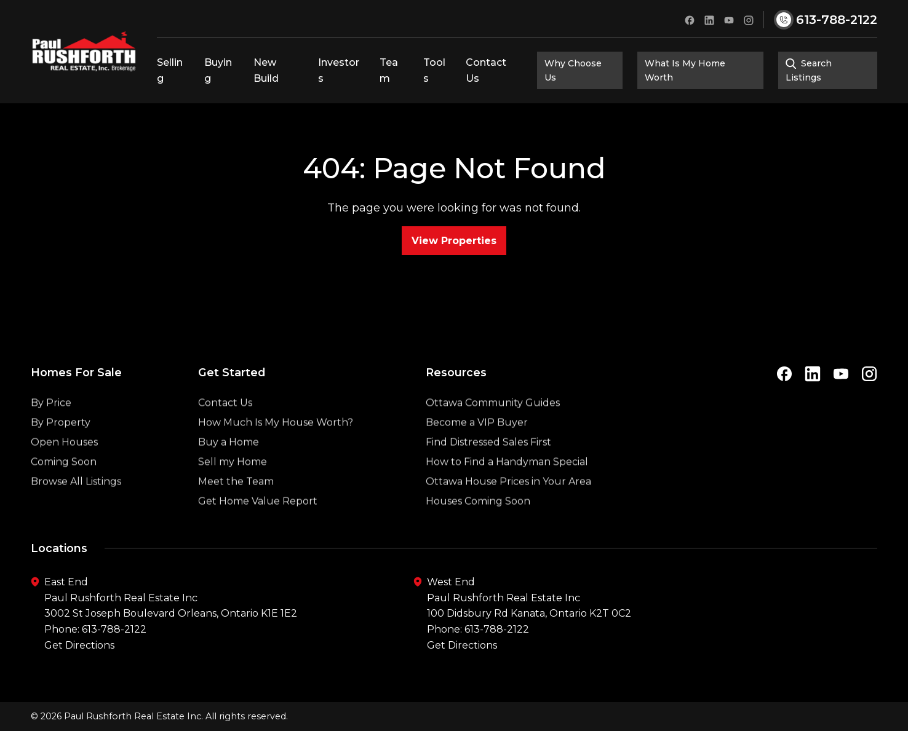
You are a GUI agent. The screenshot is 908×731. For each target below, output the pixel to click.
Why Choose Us (573, 70)
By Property (60, 452)
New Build (266, 70)
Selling (170, 70)
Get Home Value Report (257, 531)
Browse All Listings (76, 511)
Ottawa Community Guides (493, 432)
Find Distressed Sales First (488, 472)
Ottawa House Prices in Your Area (508, 511)
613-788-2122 (114, 629)
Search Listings (809, 70)
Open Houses (64, 472)
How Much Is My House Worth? (275, 452)
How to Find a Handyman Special (507, 491)
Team (389, 70)
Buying (218, 70)
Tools (434, 70)
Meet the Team (236, 511)
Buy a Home (228, 472)
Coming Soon (64, 491)
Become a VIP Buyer (477, 452)
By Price (51, 432)
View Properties (454, 241)
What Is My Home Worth (685, 70)
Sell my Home (232, 491)
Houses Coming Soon (478, 531)
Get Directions (79, 645)
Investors (338, 70)
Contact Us (486, 70)
